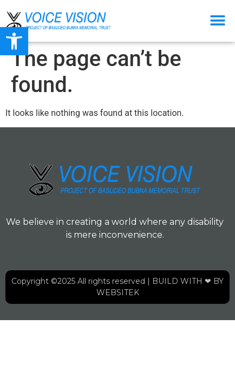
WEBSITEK (117, 292)
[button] (14, 41)
